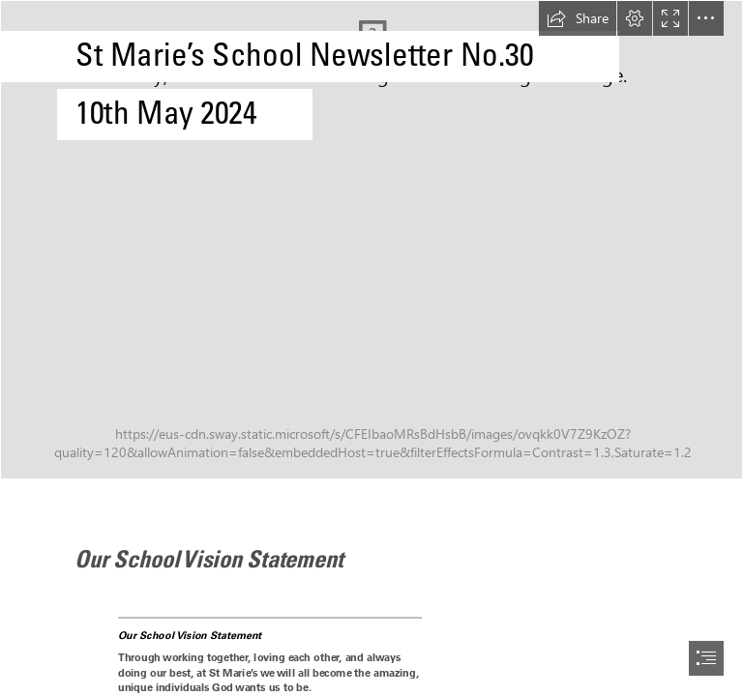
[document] (371, 348)
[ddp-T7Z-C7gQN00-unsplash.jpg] (371, 239)
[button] (577, 18)
